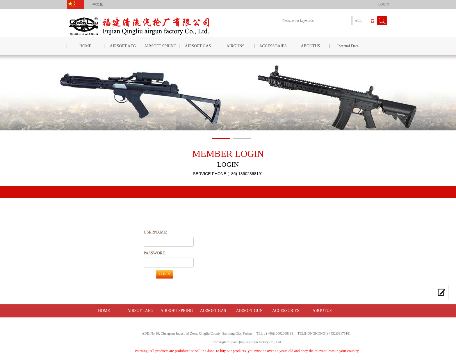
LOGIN (383, 4)
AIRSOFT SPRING (160, 46)
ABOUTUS (310, 46)
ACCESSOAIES (272, 46)
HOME (85, 46)
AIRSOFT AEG (123, 46)
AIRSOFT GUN (249, 310)
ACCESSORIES (285, 310)
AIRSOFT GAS (198, 46)
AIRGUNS (235, 46)
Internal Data (348, 46)
